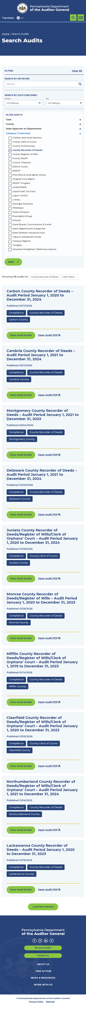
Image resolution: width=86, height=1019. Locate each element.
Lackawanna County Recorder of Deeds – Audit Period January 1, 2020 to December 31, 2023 (41, 849)
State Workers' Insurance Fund (28, 233)
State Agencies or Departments (23, 128)
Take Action (43, 971)
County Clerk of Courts (24, 142)
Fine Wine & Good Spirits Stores (29, 175)
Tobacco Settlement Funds (26, 237)
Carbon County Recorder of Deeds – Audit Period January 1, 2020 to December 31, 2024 (40, 295)
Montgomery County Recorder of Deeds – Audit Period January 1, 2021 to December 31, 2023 (43, 414)
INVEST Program (21, 183)
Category (18, 133)
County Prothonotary (23, 146)
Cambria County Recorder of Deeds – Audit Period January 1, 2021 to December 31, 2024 (41, 355)
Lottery (16, 199)
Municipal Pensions (22, 204)
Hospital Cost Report (23, 179)
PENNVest (18, 208)
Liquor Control (20, 195)
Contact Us (43, 955)
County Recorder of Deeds (27, 150)
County (10, 124)
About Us (43, 964)
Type (8, 119)
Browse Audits (43, 948)
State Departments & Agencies (28, 228)
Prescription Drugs (22, 216)
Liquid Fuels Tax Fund (23, 191)
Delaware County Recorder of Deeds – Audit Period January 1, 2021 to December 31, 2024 (42, 474)
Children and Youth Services (27, 137)
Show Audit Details (21, 335)
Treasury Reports (21, 241)
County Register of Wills (25, 154)
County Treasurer (21, 162)
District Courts (20, 166)
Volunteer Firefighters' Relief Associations (34, 249)
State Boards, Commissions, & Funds (31, 224)
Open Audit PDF (48, 335)
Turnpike (17, 245)
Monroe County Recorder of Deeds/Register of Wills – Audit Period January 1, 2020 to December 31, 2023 (42, 598)
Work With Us (43, 984)
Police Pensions (20, 212)
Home (5, 34)
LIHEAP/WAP (19, 187)
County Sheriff (19, 158)
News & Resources (43, 978)
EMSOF (16, 171)
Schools (16, 220)
